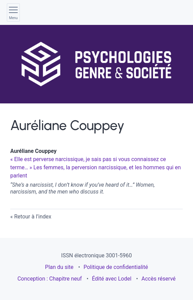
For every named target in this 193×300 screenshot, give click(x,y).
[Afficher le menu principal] (13, 12)
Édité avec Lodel (112, 278)
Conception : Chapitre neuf (49, 278)
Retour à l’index (32, 216)
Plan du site (59, 267)
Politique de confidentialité (115, 267)
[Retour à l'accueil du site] (96, 64)
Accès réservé (158, 278)
